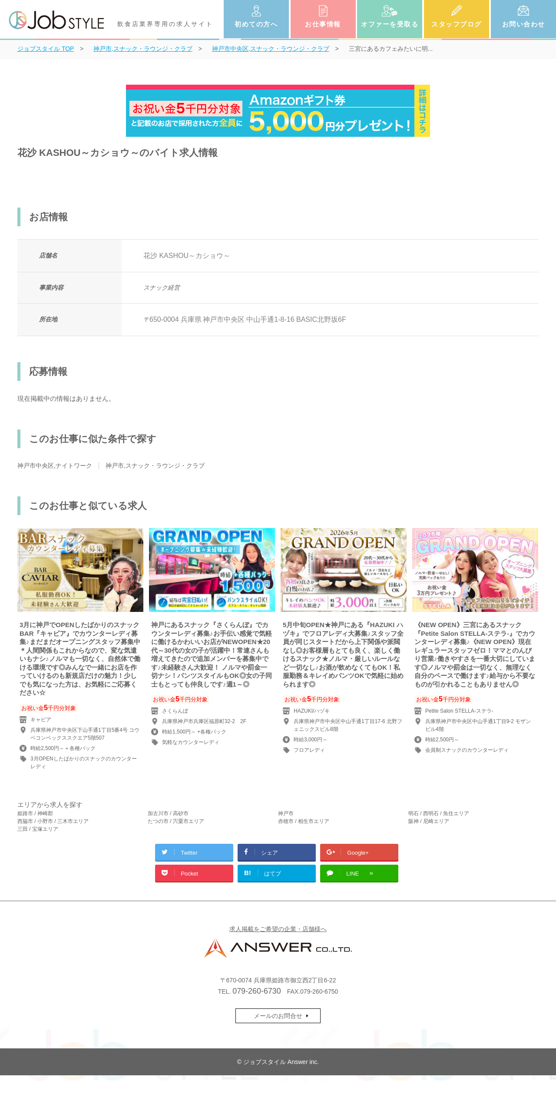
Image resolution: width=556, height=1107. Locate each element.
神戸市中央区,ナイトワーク (54, 465)
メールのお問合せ (278, 1015)
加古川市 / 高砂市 (168, 813)
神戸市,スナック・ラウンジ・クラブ (155, 465)
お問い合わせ (523, 24)
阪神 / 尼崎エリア (428, 821)
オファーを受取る (389, 24)
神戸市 (286, 813)
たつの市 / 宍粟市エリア (176, 821)
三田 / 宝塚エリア (37, 829)
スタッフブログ (456, 24)
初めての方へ (256, 24)
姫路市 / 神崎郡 (35, 813)
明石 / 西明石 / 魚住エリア (438, 813)
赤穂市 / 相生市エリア (303, 821)
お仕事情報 (323, 24)
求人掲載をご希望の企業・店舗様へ (278, 928)
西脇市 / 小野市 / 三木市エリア (53, 821)
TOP (45, 48)
